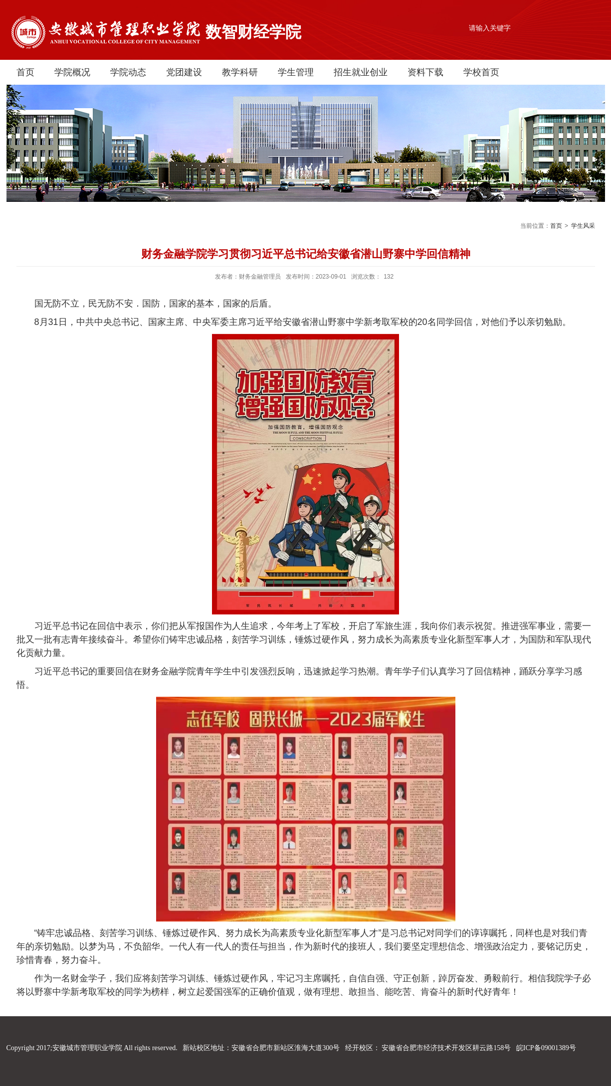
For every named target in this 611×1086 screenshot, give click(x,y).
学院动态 (128, 72)
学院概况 (72, 72)
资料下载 (425, 72)
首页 (25, 72)
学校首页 (481, 72)
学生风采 (583, 225)
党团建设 (184, 72)
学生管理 (296, 72)
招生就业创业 (361, 72)
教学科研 (240, 72)
